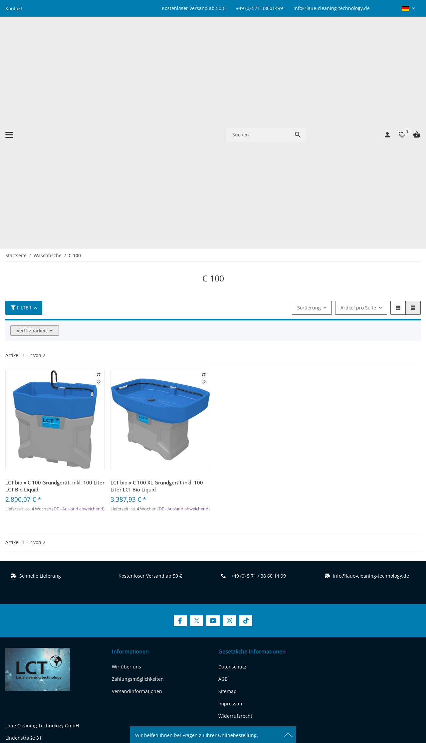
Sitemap (227, 504)
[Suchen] (258, 40)
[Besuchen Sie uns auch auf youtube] (46, 644)
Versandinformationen (137, 504)
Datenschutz (232, 479)
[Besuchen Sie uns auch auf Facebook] (180, 433)
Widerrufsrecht (235, 528)
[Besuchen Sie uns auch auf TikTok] (246, 433)
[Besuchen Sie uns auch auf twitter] (29, 644)
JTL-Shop (365, 718)
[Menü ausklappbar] (9, 41)
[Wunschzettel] (398, 41)
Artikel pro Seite (358, 120)
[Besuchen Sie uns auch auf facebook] (12, 644)
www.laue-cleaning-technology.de (43, 606)
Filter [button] (21, 120)
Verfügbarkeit (32, 143)
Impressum (231, 516)
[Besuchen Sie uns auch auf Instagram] (229, 433)
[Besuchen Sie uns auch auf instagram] (63, 644)
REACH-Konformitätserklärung (39, 619)
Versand (250, 695)
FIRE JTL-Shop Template (399, 718)
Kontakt (13, 8)
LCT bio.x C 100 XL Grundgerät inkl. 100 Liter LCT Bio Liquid (156, 298)
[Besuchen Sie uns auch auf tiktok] (80, 644)
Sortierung (309, 120)
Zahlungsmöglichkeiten (138, 491)
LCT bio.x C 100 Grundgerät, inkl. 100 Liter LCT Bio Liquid (55, 298)
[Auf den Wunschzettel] (98, 194)
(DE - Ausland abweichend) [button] (78, 321)
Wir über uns (126, 479)
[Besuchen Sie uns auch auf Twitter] (196, 433)
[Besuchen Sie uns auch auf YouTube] (213, 433)
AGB (223, 491)
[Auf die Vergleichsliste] (98, 187)
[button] (408, 8)
